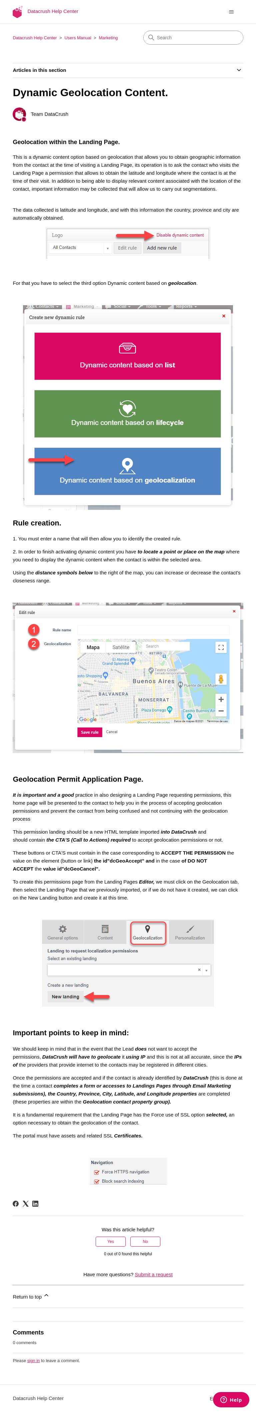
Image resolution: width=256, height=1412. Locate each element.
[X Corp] (26, 1204)
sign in (33, 1360)
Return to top (31, 1296)
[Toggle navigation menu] (231, 12)
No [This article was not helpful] (145, 1241)
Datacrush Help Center (35, 37)
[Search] (193, 37)
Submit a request (153, 1274)
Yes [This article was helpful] (110, 1241)
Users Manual (77, 37)
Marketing (108, 37)
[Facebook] (16, 1204)
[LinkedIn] (35, 1204)
